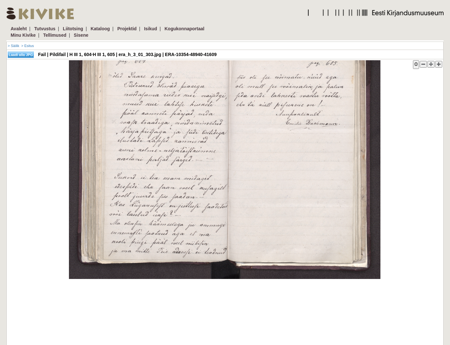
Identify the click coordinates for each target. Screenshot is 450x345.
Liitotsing (73, 28)
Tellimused (54, 35)
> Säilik (13, 46)
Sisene (81, 35)
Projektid (127, 28)
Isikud (150, 28)
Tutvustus (44, 28)
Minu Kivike (23, 35)
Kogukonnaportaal (185, 28)
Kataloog (100, 28)
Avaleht (19, 28)
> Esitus (27, 46)
